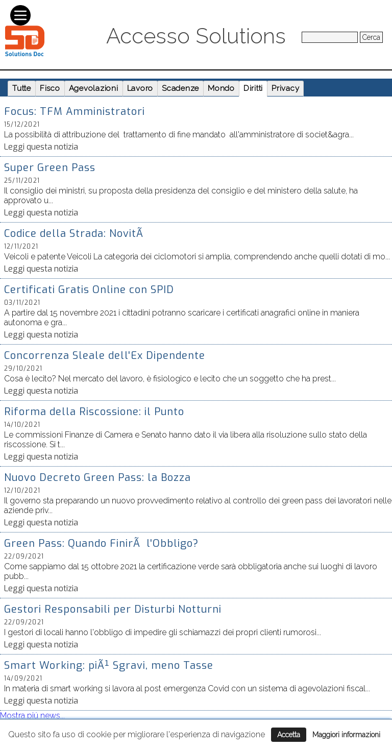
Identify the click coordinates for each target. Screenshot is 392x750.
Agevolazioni (93, 88)
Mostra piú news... (32, 715)
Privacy (285, 88)
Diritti (253, 88)
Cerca (371, 37)
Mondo (221, 88)
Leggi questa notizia (41, 146)
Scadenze (180, 88)
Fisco (50, 88)
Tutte (21, 88)
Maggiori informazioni (346, 735)
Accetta (288, 735)
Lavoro (140, 88)
